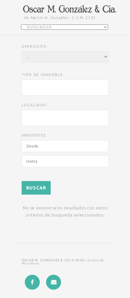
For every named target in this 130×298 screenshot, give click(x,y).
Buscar (36, 187)
